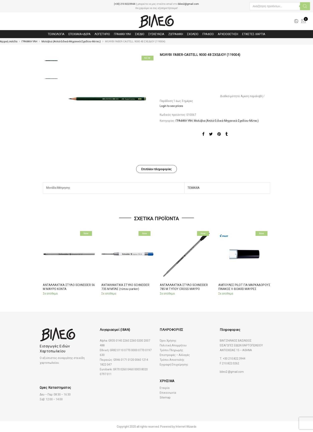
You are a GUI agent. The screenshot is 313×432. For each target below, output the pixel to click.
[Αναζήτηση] (305, 6)
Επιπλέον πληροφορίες (156, 169)
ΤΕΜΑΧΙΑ (193, 187)
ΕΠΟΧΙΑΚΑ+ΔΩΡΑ (79, 34)
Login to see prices (171, 106)
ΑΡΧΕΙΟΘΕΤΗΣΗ (228, 34)
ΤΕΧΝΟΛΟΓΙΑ (56, 34)
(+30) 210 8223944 (124, 4)
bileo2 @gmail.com (232, 371)
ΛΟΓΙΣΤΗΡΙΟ (102, 34)
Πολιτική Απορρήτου (173, 345)
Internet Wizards (186, 426)
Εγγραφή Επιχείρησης (174, 364)
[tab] (156, 169)
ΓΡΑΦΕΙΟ (208, 34)
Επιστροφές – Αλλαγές (175, 355)
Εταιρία (164, 387)
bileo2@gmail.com (188, 4)
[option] (107, 99)
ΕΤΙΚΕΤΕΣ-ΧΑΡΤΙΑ (253, 34)
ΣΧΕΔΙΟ (139, 34)
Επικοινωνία (168, 392)
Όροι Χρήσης (168, 340)
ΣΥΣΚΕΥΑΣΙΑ (156, 34)
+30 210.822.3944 (234, 358)
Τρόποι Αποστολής (172, 359)
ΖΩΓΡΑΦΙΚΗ (175, 34)
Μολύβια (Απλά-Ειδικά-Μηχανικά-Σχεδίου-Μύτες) (71, 41)
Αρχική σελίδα (8, 41)
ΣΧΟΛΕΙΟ (192, 34)
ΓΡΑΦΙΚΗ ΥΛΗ (122, 34)
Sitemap (165, 397)
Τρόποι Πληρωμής (171, 350)
